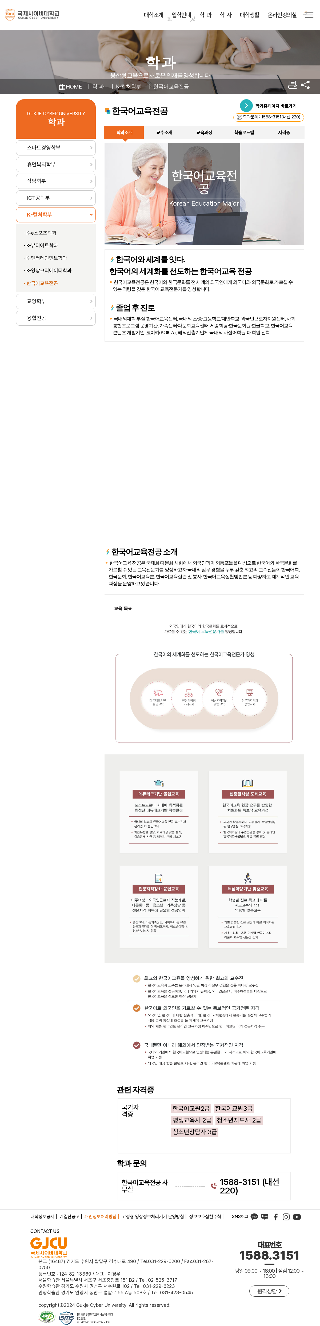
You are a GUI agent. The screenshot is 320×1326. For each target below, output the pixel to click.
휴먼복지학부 (41, 164)
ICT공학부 (38, 197)
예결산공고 (69, 1216)
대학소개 (153, 14)
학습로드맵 (244, 132)
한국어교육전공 (171, 86)
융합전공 (36, 318)
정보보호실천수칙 (205, 1216)
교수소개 (164, 132)
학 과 (205, 14)
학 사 (225, 14)
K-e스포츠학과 (41, 233)
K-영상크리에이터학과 (49, 270)
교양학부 (36, 301)
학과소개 (125, 132)
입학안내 (181, 14)
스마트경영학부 (44, 147)
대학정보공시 (42, 1216)
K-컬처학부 (128, 86)
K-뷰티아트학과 (42, 245)
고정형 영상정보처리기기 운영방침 (153, 1216)
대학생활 (249, 14)
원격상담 (269, 1291)
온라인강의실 (282, 13)
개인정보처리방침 (101, 1216)
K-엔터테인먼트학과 (46, 258)
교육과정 (204, 132)
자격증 (284, 132)
